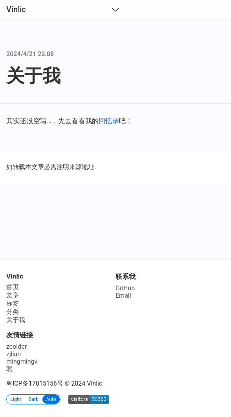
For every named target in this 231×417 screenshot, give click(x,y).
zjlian (13, 354)
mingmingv (21, 361)
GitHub (125, 288)
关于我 (15, 320)
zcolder (16, 346)
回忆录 (109, 121)
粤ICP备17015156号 (34, 383)
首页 (12, 287)
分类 (12, 311)
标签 (12, 303)
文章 (12, 295)
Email (123, 295)
